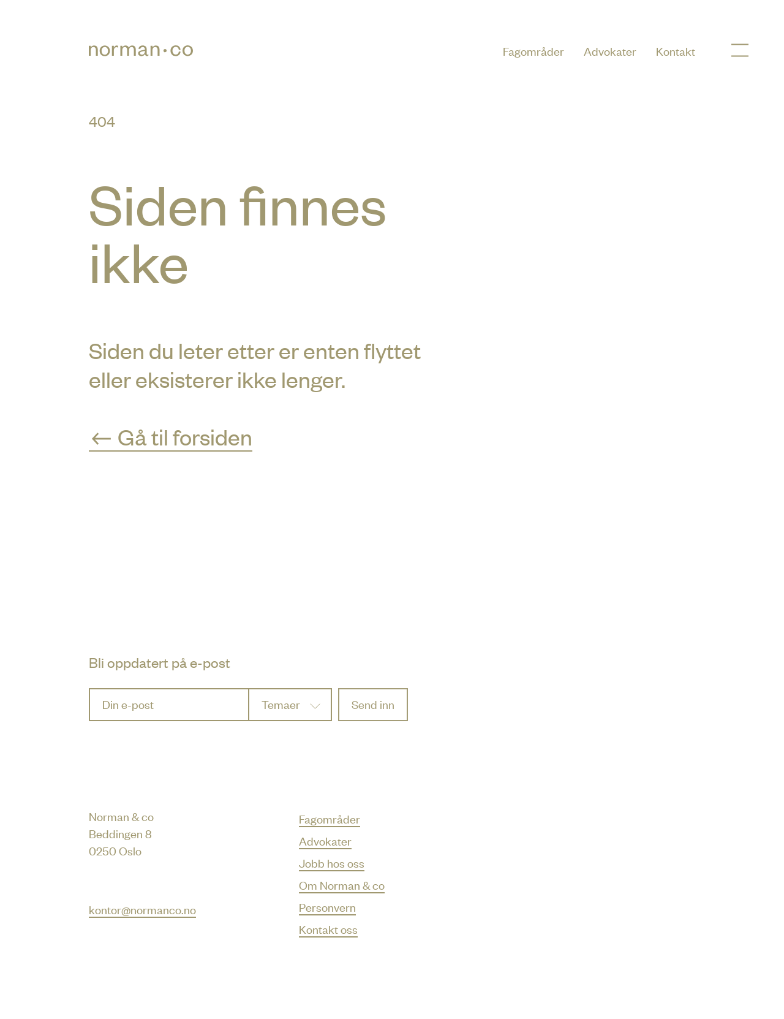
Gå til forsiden (170, 436)
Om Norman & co (342, 884)
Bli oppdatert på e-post (159, 662)
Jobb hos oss (331, 862)
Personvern (327, 906)
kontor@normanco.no (142, 909)
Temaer (281, 703)
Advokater (610, 50)
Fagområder (533, 50)
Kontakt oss (328, 928)
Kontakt (675, 50)
